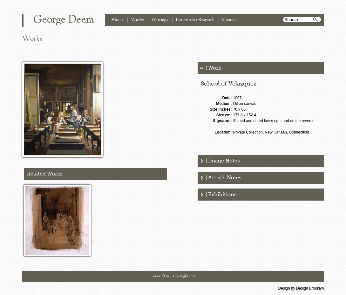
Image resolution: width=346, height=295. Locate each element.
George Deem (63, 20)
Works (137, 19)
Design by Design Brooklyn (301, 288)
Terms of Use (160, 276)
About (117, 19)
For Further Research (195, 19)
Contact (229, 19)
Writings (159, 19)
